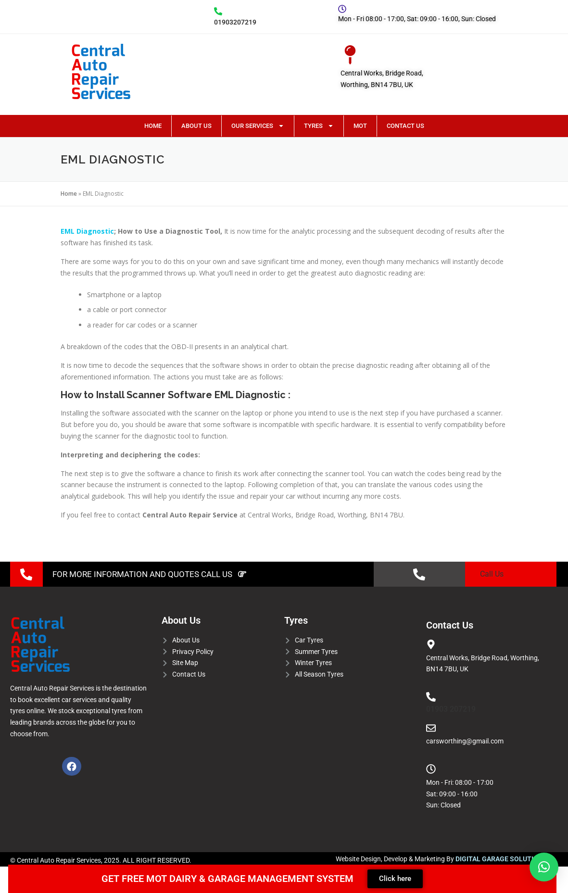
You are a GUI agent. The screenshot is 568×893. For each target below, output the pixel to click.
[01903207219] (218, 11)
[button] (544, 867)
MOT (360, 125)
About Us (196, 125)
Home (153, 125)
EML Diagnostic (87, 231)
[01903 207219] (431, 697)
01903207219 (235, 22)
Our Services (257, 126)
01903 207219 (451, 709)
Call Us (492, 574)
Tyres (319, 126)
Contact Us (405, 125)
